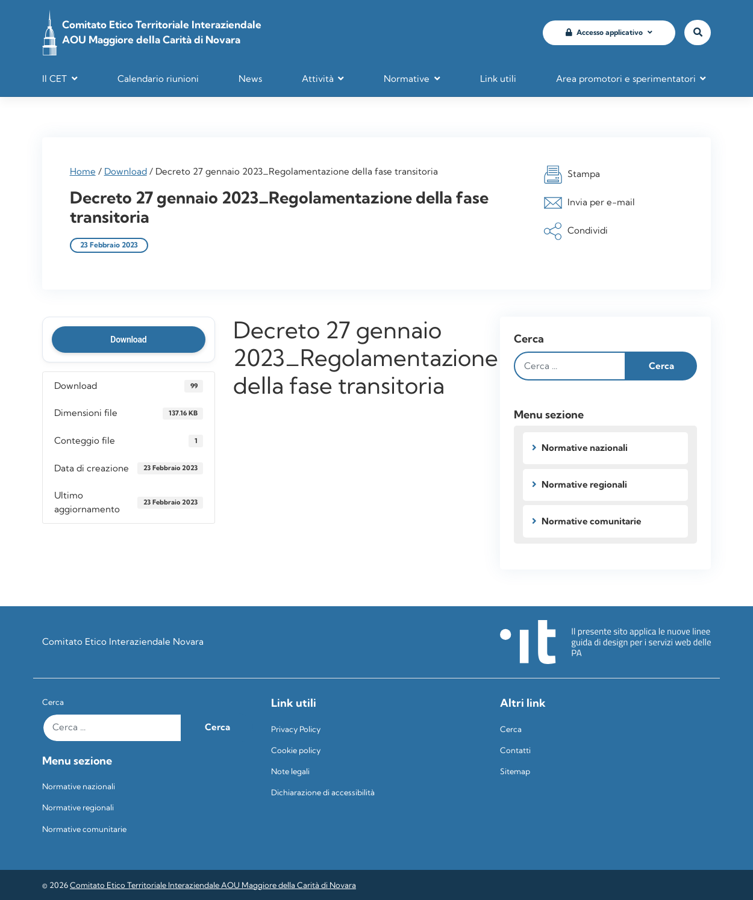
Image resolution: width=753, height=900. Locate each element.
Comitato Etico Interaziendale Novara (123, 641)
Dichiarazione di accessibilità (323, 792)
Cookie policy (295, 750)
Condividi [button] (575, 231)
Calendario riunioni (158, 78)
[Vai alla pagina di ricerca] (697, 33)
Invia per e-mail (589, 203)
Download (125, 171)
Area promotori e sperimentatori (626, 78)
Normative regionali (584, 484)
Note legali (290, 771)
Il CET (54, 78)
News (250, 78)
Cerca (529, 339)
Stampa (571, 174)
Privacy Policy (295, 729)
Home (83, 171)
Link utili (498, 78)
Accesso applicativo (604, 32)
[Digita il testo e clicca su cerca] (570, 366)
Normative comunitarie (592, 521)
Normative (407, 78)
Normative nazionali (585, 447)
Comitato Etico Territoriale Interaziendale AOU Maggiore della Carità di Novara (213, 885)
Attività (318, 78)
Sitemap (515, 771)
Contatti (515, 750)
